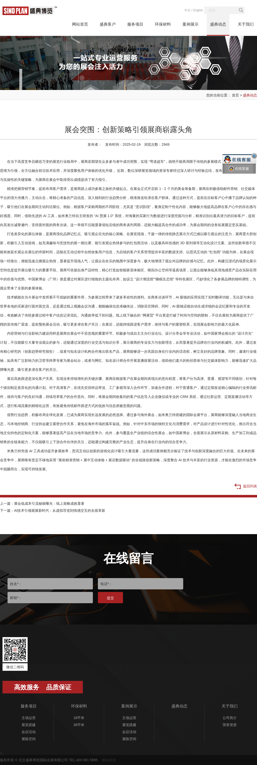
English (198, 10)
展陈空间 (29, 739)
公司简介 (230, 718)
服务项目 (135, 24)
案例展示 (190, 24)
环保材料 (163, 24)
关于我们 (246, 24)
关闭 (254, 156)
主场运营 (29, 718)
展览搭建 (29, 725)
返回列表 (245, 486)
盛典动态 (218, 24)
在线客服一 (239, 172)
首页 (235, 95)
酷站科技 (109, 760)
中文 (187, 10)
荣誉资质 (230, 725)
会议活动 (29, 732)
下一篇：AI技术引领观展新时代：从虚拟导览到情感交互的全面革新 (52, 510)
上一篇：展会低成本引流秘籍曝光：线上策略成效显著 (42, 503)
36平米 (79, 725)
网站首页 (80, 24)
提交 (110, 598)
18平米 (79, 718)
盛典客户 (108, 24)
